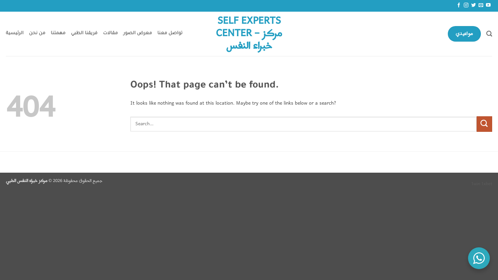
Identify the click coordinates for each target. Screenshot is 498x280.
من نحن (37, 33)
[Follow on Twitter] (473, 5)
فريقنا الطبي (84, 33)
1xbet (486, 184)
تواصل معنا (170, 33)
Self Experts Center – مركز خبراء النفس (249, 33)
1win (475, 184)
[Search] (489, 33)
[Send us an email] (481, 5)
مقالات (110, 33)
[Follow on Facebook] (458, 5)
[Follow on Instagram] (466, 5)
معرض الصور (137, 33)
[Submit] (484, 123)
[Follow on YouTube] (488, 5)
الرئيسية (15, 33)
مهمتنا (58, 33)
